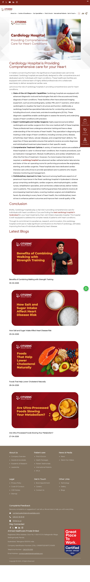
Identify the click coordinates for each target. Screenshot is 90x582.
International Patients (60, 13)
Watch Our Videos (67, 460)
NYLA (38, 471)
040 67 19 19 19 (18, 517)
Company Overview (18, 456)
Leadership (15, 467)
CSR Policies (15, 490)
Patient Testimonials (43, 464)
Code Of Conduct (17, 486)
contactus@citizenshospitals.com (26, 513)
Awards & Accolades (18, 460)
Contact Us (40, 490)
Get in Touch (71, 13)
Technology (65, 483)
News (63, 456)
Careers (39, 486)
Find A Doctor (49, 13)
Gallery (63, 486)
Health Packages (42, 460)
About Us (14, 13)
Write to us (17, 521)
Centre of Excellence (25, 13)
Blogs (63, 490)
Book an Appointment (85, 122)
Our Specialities (38, 13)
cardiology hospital (30, 160)
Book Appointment (43, 483)
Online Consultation (85, 141)
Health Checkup (85, 132)
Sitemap (14, 494)
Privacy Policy (16, 483)
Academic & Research (19, 464)
